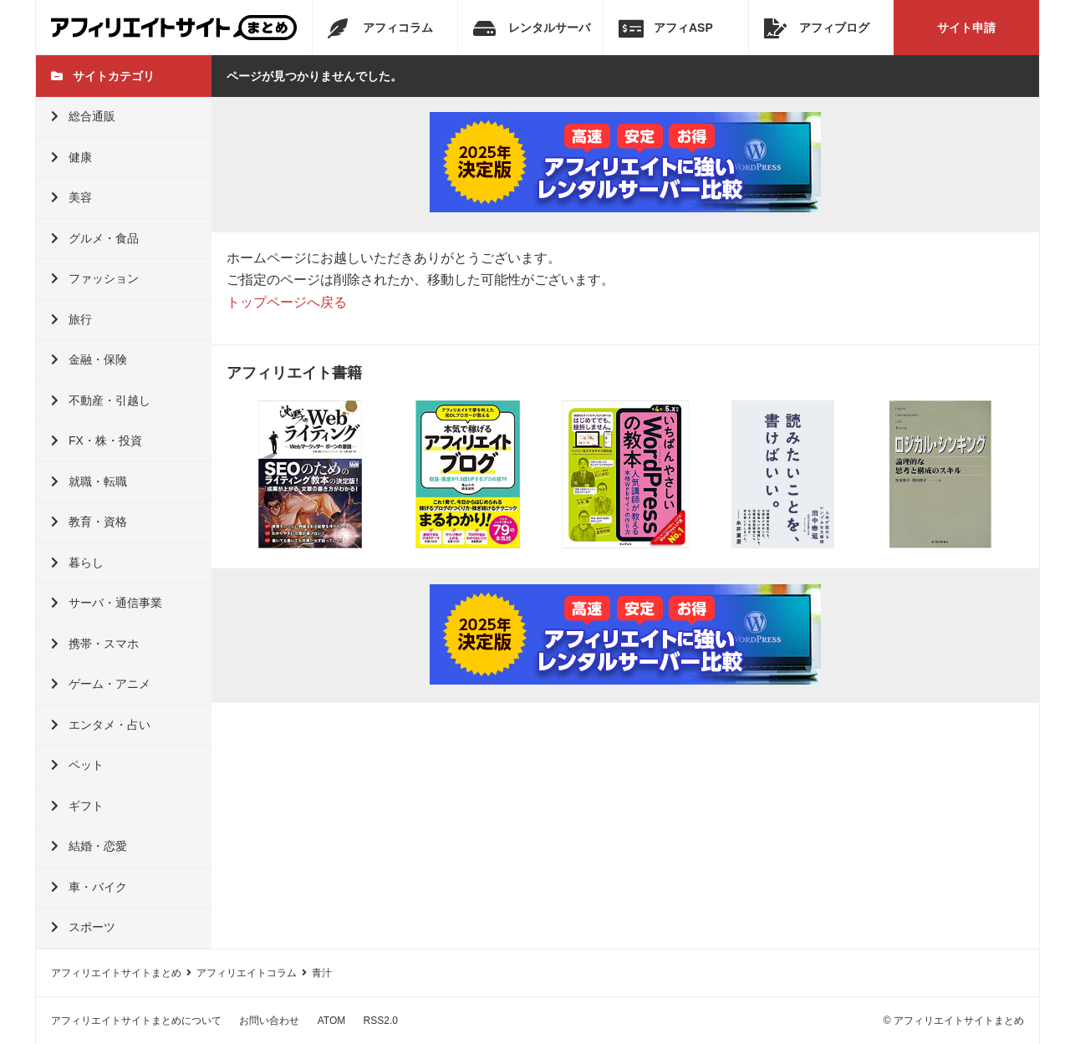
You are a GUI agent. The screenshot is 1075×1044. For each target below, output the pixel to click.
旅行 (71, 319)
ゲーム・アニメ (100, 683)
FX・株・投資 (96, 440)
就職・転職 (89, 481)
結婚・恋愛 (89, 846)
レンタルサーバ (531, 28)
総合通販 (83, 116)
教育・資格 (89, 521)
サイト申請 (966, 27)
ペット (77, 765)
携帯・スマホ (95, 643)
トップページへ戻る (287, 302)
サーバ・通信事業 (106, 602)
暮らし (77, 562)
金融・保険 (89, 359)
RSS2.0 (381, 1020)
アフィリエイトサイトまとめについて (136, 1020)
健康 (71, 157)
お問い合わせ (269, 1020)
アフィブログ (816, 28)
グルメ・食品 (95, 238)
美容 (71, 197)
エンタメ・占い (100, 724)
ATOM (332, 1020)
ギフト (77, 805)
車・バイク (89, 887)
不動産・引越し (100, 400)
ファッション (95, 278)
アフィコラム (380, 28)
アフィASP (666, 28)
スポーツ (83, 927)
